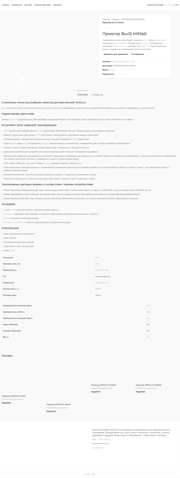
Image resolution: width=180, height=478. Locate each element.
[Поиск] (166, 5)
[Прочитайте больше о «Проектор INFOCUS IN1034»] (6, 403)
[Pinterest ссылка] (121, 74)
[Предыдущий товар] (104, 28)
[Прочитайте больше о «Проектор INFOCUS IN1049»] (51, 411)
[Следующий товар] (109, 28)
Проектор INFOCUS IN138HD (148, 385)
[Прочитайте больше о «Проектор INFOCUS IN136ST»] (96, 392)
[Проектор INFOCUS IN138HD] (157, 371)
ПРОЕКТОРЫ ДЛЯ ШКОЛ (133, 20)
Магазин (116, 20)
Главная (106, 20)
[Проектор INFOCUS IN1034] (23, 377)
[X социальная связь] (118, 74)
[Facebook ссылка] (115, 74)
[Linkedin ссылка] (124, 74)
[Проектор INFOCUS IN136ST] (112, 371)
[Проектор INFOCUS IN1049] (67, 381)
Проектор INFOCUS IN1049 (58, 405)
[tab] (82, 93)
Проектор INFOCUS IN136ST (103, 385)
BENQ (111, 70)
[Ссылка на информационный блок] (90, 444)
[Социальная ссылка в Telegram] (127, 74)
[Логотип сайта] (90, 5)
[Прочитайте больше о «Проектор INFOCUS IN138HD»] (140, 392)
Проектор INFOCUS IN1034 (14, 396)
